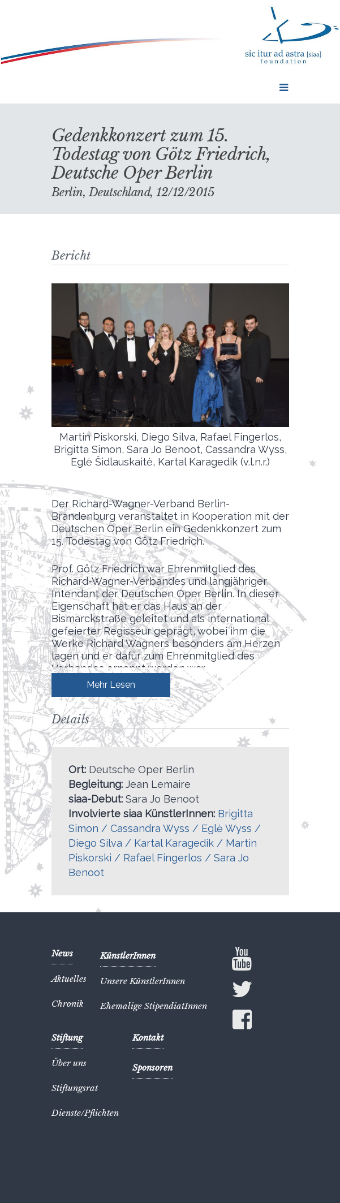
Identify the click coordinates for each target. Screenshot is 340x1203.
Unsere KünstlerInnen (142, 981)
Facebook (242, 1022)
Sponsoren (152, 1067)
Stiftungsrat (74, 1088)
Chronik (67, 1003)
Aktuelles (69, 978)
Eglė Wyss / (231, 828)
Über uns (69, 1063)
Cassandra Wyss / (155, 828)
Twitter (242, 991)
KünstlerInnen (128, 955)
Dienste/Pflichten (85, 1112)
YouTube (242, 958)
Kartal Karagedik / (180, 843)
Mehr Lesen (111, 684)
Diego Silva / (101, 843)
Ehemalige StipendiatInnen (153, 1006)
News (62, 953)
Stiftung (67, 1037)
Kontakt (147, 1037)
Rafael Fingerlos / (168, 858)
